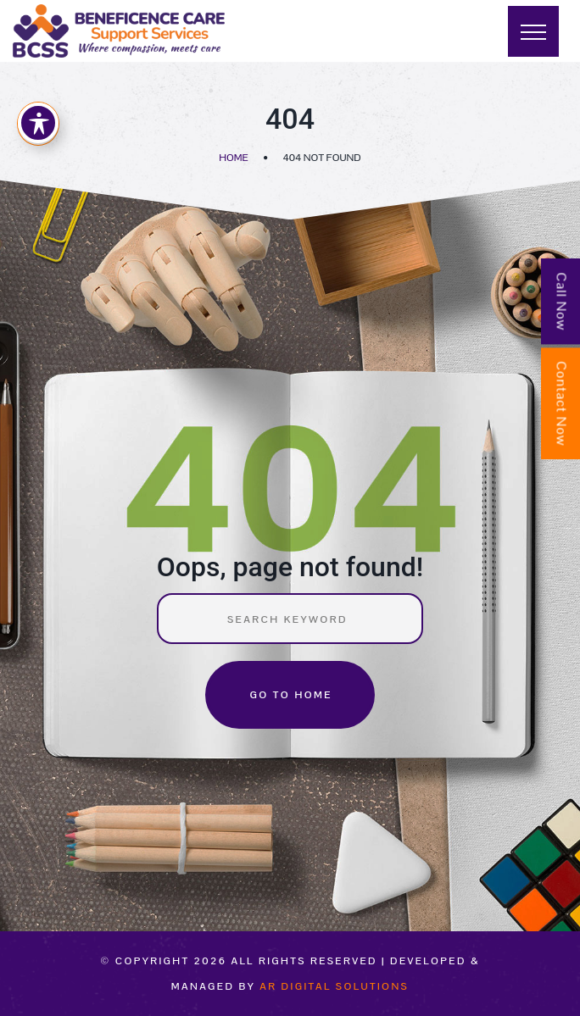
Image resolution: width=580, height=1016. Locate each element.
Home (233, 157)
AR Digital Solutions (334, 986)
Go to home (290, 695)
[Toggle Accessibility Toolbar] (38, 123)
